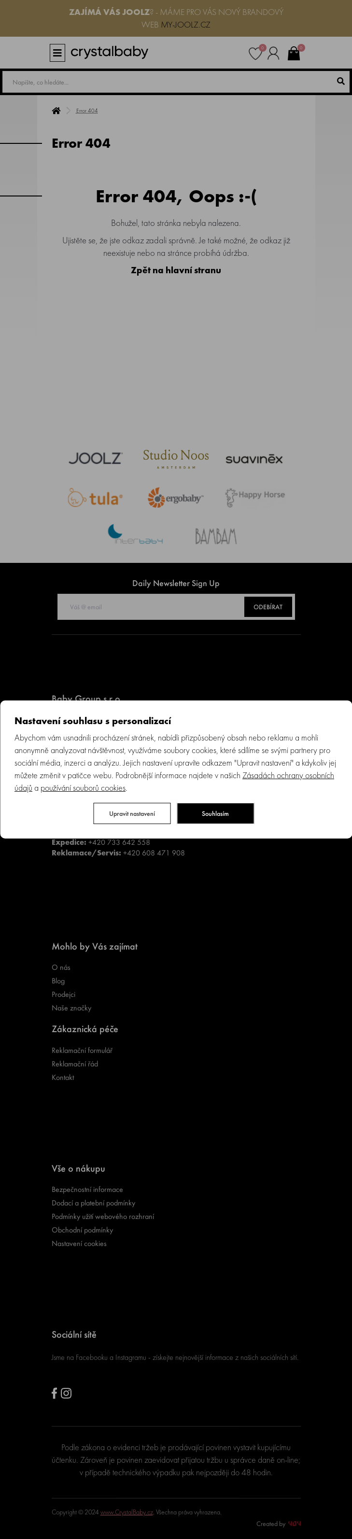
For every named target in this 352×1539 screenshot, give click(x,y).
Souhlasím (215, 813)
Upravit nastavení (132, 813)
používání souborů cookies (83, 787)
